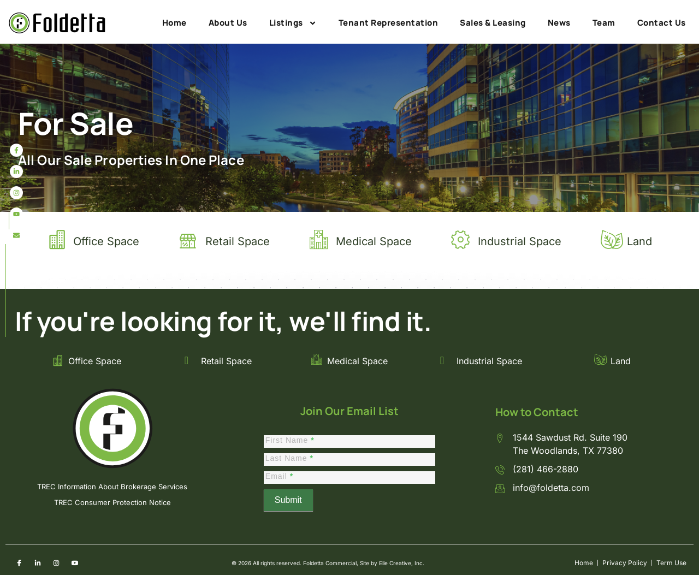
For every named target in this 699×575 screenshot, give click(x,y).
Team (604, 22)
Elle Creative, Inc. (401, 563)
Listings (293, 23)
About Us (228, 22)
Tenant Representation (389, 22)
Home (174, 22)
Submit (288, 500)
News (559, 22)
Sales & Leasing (493, 22)
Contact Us (661, 22)
